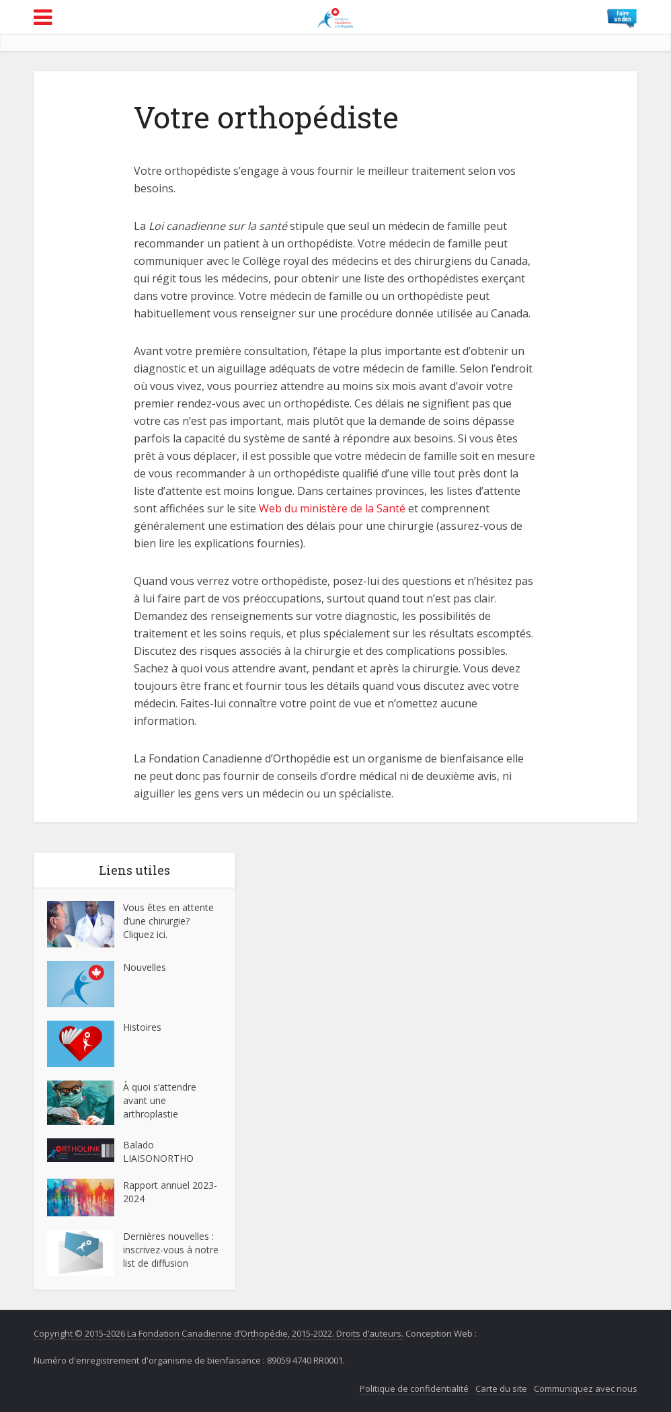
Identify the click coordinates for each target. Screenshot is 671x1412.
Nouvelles (144, 967)
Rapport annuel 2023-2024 (170, 1192)
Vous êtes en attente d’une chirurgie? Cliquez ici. (168, 921)
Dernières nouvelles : (169, 1236)
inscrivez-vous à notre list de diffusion (171, 1256)
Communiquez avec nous (585, 1388)
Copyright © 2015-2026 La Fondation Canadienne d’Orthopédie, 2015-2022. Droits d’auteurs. (218, 1333)
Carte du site (501, 1388)
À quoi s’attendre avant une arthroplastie (159, 1100)
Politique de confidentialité (414, 1388)
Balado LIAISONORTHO (158, 1151)
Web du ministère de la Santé (332, 508)
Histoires (142, 1027)
